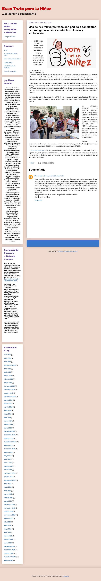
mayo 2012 (7, 456)
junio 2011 (7, 484)
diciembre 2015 (9, 386)
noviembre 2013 (9, 435)
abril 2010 (7, 532)
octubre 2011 (8, 477)
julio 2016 (7, 369)
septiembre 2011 (10, 480)
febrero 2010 (8, 539)
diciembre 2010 (9, 504)
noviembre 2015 (9, 389)
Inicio (65, 243)
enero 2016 (8, 383)
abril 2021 (7, 355)
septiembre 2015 (10, 396)
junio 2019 (7, 358)
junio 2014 (7, 410)
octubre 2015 (8, 393)
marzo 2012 (8, 463)
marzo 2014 (8, 421)
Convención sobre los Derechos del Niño (11, 280)
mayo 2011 (7, 487)
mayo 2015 (7, 403)
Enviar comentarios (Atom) (67, 251)
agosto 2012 (8, 452)
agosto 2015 (8, 400)
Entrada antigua (90, 243)
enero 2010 (8, 543)
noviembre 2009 (9, 550)
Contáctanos (8, 62)
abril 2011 (7, 491)
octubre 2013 (8, 438)
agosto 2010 (8, 518)
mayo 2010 (7, 529)
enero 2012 (8, 470)
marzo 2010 (8, 536)
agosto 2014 (8, 407)
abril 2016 (7, 372)
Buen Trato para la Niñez (26, 8)
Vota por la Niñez (9, 37)
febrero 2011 (8, 498)
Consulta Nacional (38, 150)
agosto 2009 (8, 560)
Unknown (38, 176)
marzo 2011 (8, 494)
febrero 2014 (8, 424)
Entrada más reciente (38, 243)
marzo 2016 (8, 376)
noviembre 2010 (9, 508)
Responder (38, 200)
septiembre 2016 (10, 365)
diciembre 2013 (9, 431)
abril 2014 (7, 417)
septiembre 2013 (10, 442)
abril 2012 (7, 459)
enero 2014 (8, 428)
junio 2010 (7, 525)
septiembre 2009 (10, 557)
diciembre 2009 (9, 546)
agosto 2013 (8, 445)
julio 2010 (7, 522)
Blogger (66, 576)
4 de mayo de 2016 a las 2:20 (53, 176)
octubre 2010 (8, 511)
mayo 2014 (7, 414)
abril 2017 (7, 362)
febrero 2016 (8, 379)
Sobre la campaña (10, 71)
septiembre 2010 (10, 515)
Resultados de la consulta (9, 66)
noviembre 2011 (9, 473)
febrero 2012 (8, 466)
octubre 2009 (8, 553)
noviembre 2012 (9, 449)
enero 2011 (8, 501)
